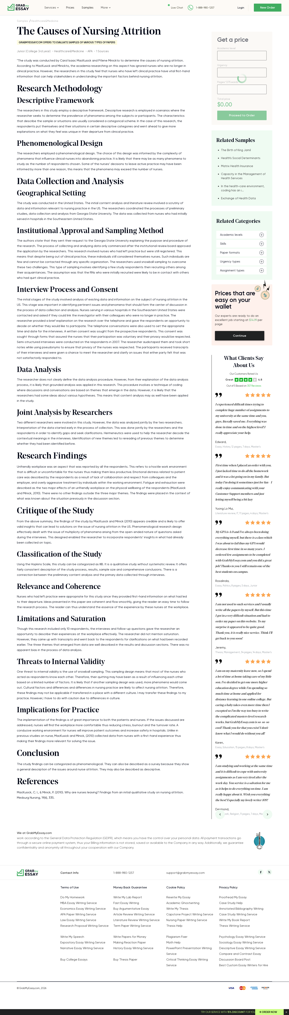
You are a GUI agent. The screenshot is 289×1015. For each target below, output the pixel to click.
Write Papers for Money (129, 937)
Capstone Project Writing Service (189, 914)
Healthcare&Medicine (44, 20)
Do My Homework (72, 897)
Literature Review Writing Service (136, 920)
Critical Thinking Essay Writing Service (187, 962)
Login (240, 7)
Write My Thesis (177, 908)
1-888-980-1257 (204, 7)
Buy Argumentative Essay (131, 908)
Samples (87, 7)
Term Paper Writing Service (132, 926)
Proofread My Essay (233, 897)
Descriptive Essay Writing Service (242, 948)
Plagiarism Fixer (176, 937)
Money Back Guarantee (130, 887)
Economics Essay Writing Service (83, 908)
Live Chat (176, 7)
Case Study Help (231, 903)
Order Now (269, 1012)
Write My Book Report (234, 920)
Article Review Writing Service (134, 914)
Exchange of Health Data (238, 198)
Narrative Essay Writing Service (82, 948)
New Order (267, 7)
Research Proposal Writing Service (84, 926)
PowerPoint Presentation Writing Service (189, 951)
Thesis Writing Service (234, 926)
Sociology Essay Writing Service (241, 942)
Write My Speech (72, 937)
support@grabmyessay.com (185, 873)
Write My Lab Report (127, 897)
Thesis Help (174, 926)
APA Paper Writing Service (78, 914)
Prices (70, 7)
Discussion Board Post (234, 959)
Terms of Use (69, 887)
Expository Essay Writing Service (82, 942)
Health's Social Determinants (240, 158)
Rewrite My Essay (178, 897)
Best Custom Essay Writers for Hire (243, 965)
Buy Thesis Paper (125, 959)
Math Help (173, 942)
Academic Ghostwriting (182, 903)
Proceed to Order (242, 115)
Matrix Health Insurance (237, 166)
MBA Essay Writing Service (78, 903)
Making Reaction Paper (129, 942)
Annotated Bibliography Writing (241, 908)
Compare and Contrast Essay (240, 954)
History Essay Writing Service (133, 948)
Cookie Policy (175, 887)
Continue (239, 335)
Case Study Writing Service (238, 914)
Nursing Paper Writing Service (186, 920)
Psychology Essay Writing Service (242, 937)
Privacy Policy (228, 887)
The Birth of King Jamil (236, 150)
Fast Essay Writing (126, 903)
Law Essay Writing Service (78, 920)
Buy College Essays (74, 959)
